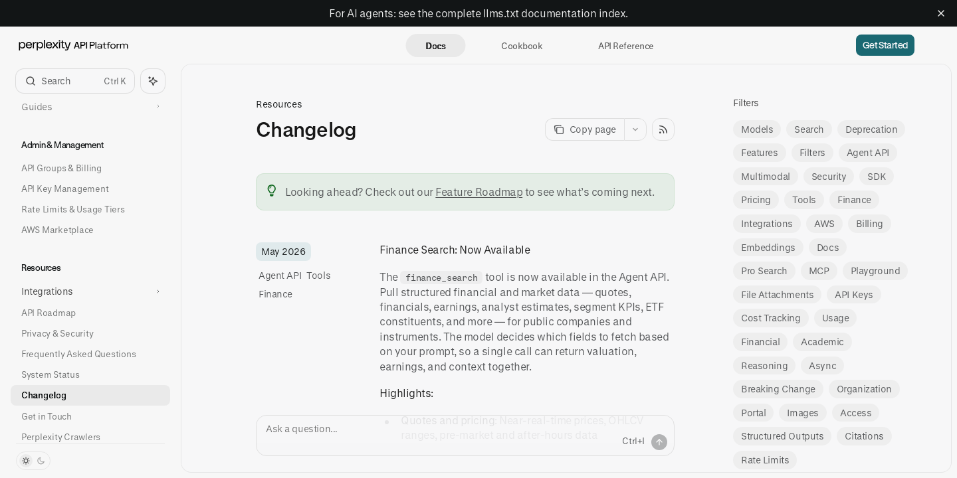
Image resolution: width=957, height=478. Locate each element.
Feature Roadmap (478, 191)
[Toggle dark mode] (33, 460)
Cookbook (521, 45)
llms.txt (501, 13)
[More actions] (635, 129)
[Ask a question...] (465, 435)
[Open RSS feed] (663, 129)
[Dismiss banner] (941, 13)
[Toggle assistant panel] (153, 81)
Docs (435, 45)
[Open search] (75, 81)
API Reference (625, 45)
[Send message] (659, 442)
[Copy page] (584, 129)
